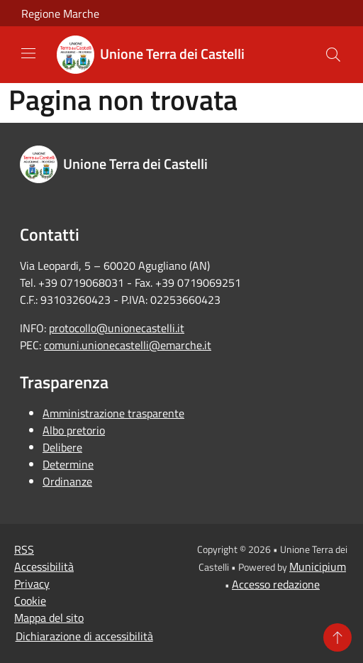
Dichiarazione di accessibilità (84, 636)
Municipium (317, 566)
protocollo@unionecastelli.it (116, 327)
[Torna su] (337, 637)
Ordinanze (67, 481)
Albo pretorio (74, 430)
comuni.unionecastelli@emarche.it (127, 345)
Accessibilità (44, 566)
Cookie (30, 600)
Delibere (62, 447)
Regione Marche (60, 13)
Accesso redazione (276, 584)
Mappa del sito (49, 617)
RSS (24, 549)
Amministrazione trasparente (113, 413)
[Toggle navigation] (28, 53)
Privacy (32, 583)
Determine (68, 464)
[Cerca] (333, 54)
